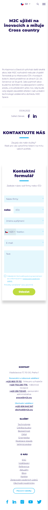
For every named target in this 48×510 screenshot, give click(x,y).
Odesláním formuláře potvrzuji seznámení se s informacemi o (24, 278)
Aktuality (24, 470)
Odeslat (24, 291)
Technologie (24, 424)
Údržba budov (24, 427)
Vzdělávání (24, 463)
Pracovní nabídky (24, 491)
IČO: (18, 210)
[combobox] (10, 232)
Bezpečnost (24, 431)
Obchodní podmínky (24, 483)
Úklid (24, 434)
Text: (8, 254)
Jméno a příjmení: (15, 221)
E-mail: (9, 243)
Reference (24, 466)
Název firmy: (12, 199)
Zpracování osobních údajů (24, 480)
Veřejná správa (24, 444)
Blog (24, 473)
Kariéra (24, 476)
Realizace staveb (24, 441)
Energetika (24, 437)
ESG (24, 460)
